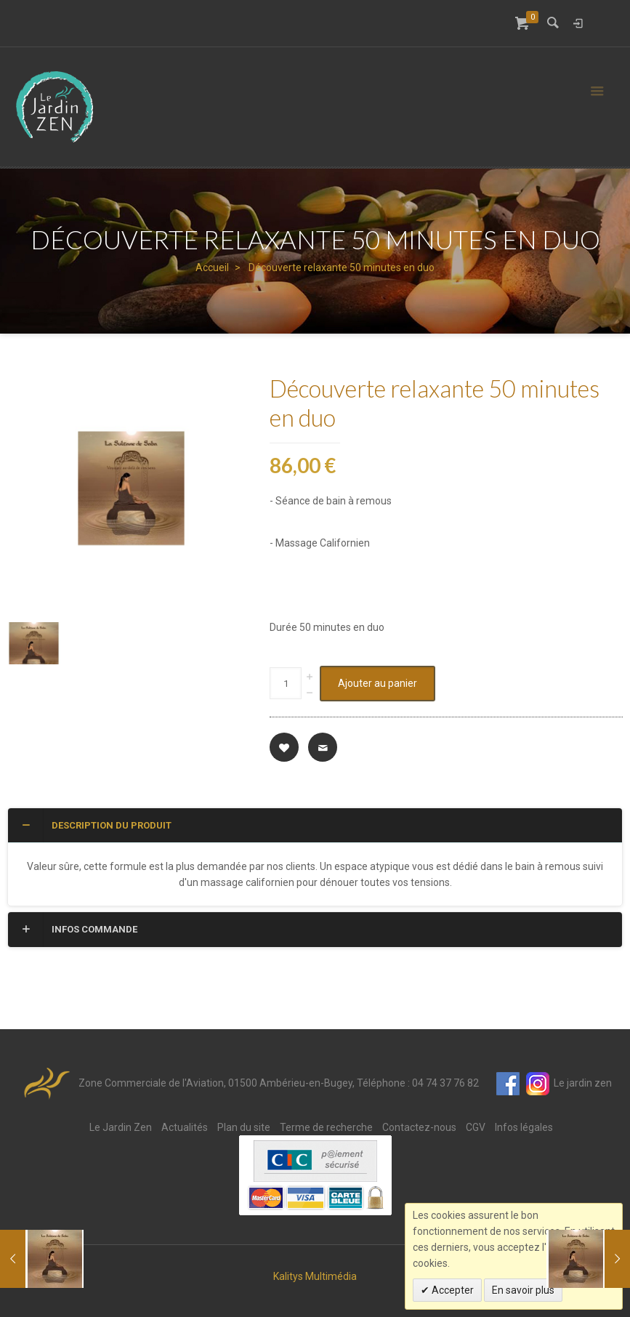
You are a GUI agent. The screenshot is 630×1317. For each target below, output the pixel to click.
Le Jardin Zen (120, 1127)
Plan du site (243, 1127)
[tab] (315, 825)
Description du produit (95, 825)
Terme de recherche (326, 1127)
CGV (475, 1127)
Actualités (184, 1127)
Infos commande (78, 929)
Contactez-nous (419, 1127)
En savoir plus (523, 1290)
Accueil (212, 267)
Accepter (451, 1290)
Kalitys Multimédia (315, 1276)
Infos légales (524, 1127)
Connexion (577, 23)
